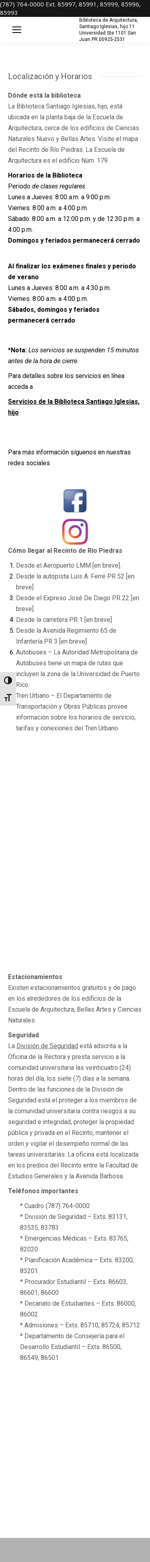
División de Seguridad (47, 1046)
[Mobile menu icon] (17, 30)
